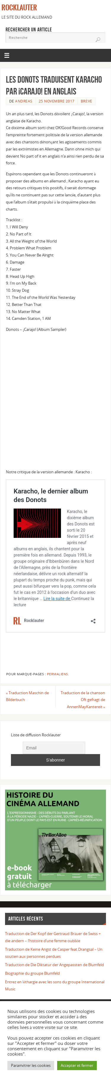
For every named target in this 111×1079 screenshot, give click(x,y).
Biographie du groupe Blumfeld (32, 973)
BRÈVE (86, 101)
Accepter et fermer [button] (77, 1065)
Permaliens (57, 674)
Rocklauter (19, 7)
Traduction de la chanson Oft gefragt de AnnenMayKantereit (83, 700)
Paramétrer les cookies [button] (31, 1065)
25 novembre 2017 (57, 101)
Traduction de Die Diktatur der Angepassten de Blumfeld (54, 964)
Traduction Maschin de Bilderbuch (27, 696)
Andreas (24, 101)
